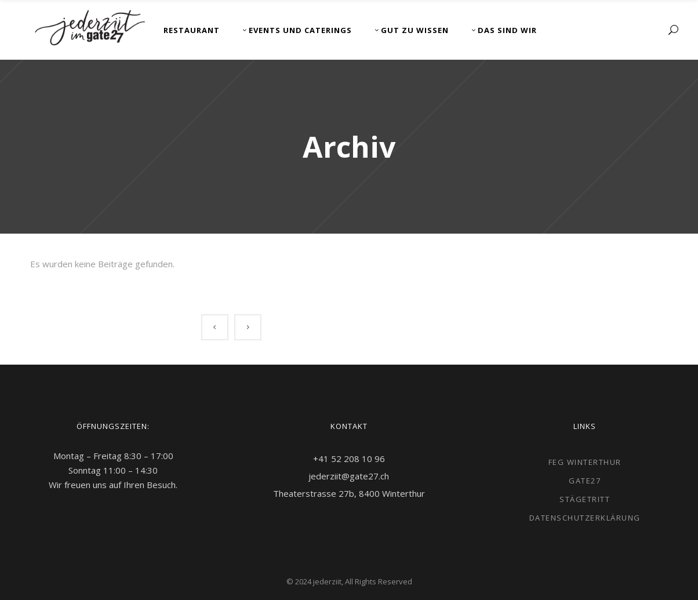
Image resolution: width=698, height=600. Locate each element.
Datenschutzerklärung (585, 517)
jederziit (327, 581)
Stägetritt (584, 499)
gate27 (585, 480)
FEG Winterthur (584, 462)
